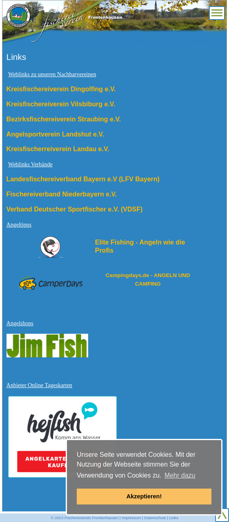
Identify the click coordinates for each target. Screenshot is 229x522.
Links (173, 517)
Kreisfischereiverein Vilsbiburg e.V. (61, 104)
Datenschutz (155, 517)
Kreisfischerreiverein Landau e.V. (58, 148)
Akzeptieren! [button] (144, 496)
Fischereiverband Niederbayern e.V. (62, 194)
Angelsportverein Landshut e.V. (55, 134)
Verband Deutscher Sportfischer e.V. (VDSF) (75, 209)
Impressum (131, 517)
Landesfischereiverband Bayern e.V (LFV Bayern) (83, 179)
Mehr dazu (180, 475)
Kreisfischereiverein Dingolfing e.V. (61, 89)
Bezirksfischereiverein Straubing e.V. (64, 119)
